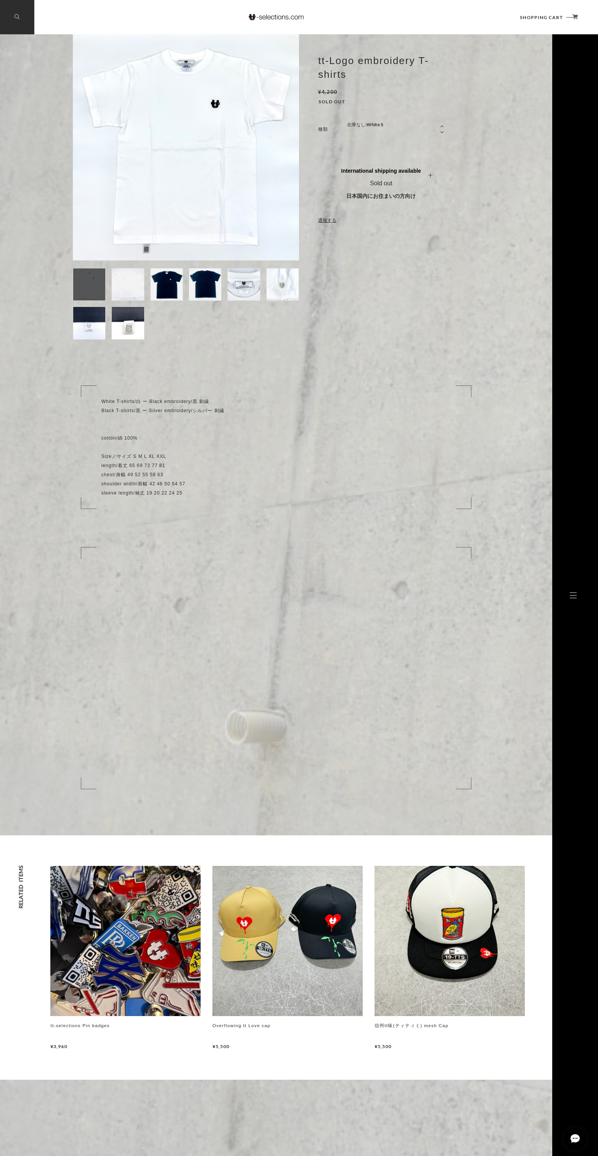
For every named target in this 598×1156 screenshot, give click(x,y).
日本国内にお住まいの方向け (381, 196)
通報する (327, 220)
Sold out (381, 183)
